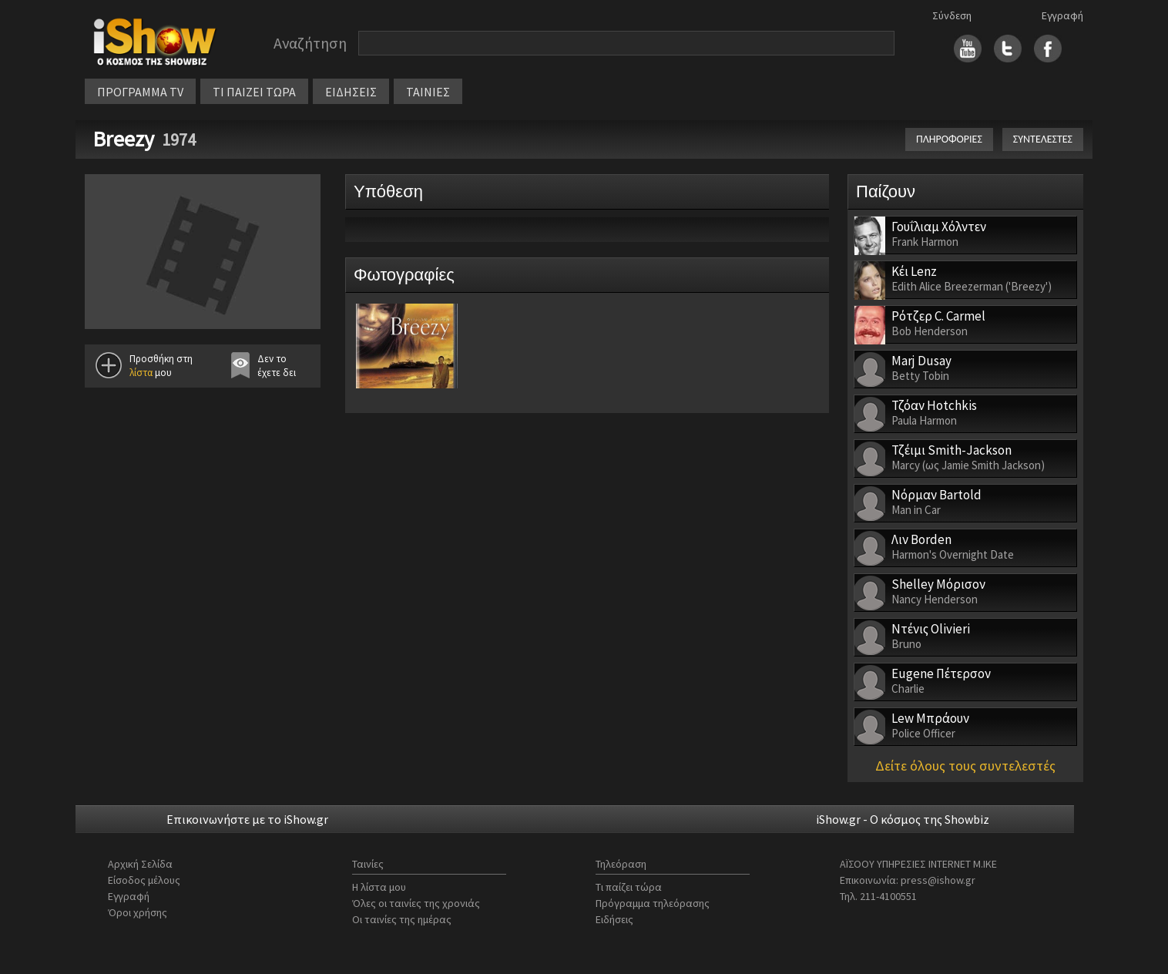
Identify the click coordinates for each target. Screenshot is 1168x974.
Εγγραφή (1062, 15)
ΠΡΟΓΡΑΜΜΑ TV (140, 91)
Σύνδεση (952, 15)
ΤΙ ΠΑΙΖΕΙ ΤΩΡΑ (254, 91)
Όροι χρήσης (137, 912)
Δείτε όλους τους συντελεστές (965, 765)
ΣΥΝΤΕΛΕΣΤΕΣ (1042, 139)
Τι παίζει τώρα (629, 887)
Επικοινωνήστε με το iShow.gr (247, 819)
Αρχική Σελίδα (140, 864)
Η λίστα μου (379, 887)
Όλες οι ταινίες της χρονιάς (416, 903)
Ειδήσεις (614, 919)
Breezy (123, 139)
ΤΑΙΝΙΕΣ (428, 91)
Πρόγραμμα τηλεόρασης (653, 903)
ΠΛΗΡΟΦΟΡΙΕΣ (949, 139)
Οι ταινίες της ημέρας (401, 919)
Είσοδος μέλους (144, 880)
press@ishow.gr (938, 880)
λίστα (141, 372)
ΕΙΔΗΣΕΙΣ (351, 91)
